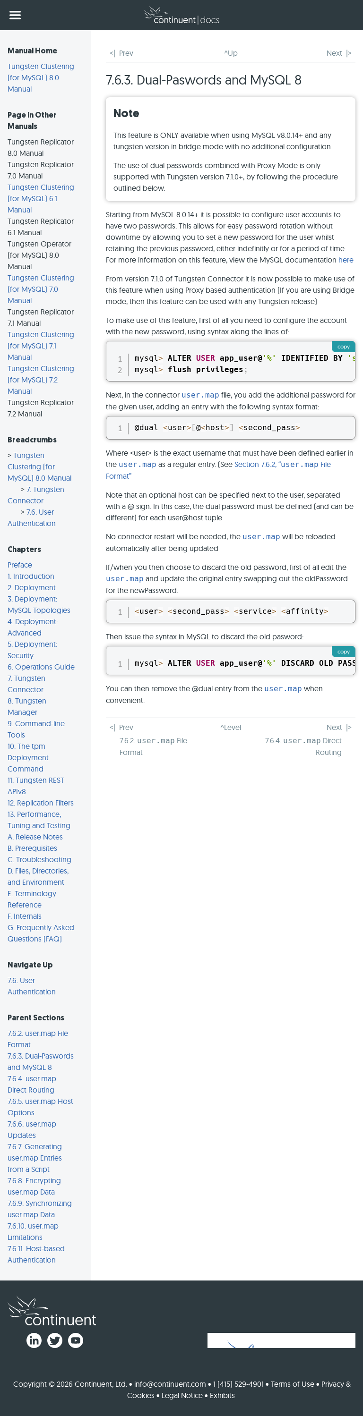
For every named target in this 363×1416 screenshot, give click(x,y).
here (346, 259)
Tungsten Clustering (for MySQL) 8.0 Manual (41, 77)
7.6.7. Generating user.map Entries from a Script (35, 1158)
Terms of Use (292, 1384)
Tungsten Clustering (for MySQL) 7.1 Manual (41, 346)
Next (334, 53)
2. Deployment (32, 587)
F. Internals (25, 916)
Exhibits (222, 1395)
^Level (230, 727)
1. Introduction (31, 576)
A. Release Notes (35, 836)
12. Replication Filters (41, 802)
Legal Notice (182, 1395)
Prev (126, 53)
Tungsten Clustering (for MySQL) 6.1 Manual (41, 198)
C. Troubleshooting (39, 859)
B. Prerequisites (32, 848)
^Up (231, 53)
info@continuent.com (170, 1384)
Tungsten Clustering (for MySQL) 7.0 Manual (41, 289)
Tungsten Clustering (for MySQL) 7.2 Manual (41, 380)
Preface (20, 564)
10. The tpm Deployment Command (28, 757)
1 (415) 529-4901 (238, 1384)
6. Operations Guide (41, 666)
